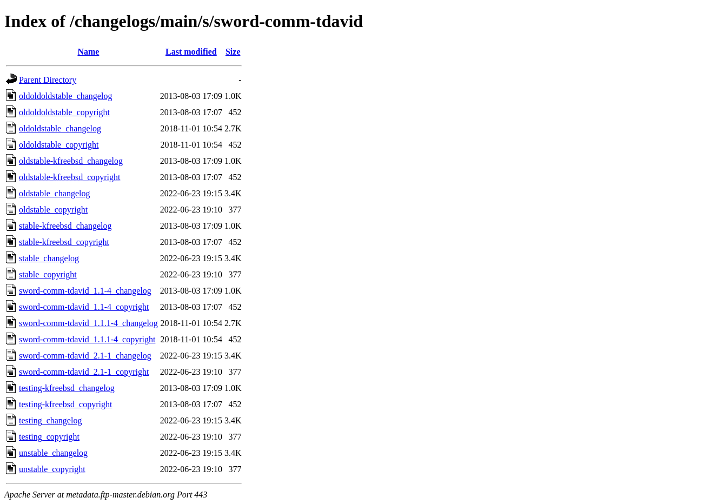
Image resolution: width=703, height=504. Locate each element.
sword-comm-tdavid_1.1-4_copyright (84, 306)
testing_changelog (50, 420)
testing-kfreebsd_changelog (67, 388)
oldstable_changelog (54, 193)
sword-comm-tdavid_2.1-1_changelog (85, 355)
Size (233, 51)
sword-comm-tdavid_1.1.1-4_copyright (87, 339)
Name (88, 51)
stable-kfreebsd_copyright (64, 242)
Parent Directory (47, 79)
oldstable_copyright (53, 209)
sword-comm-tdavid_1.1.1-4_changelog (88, 323)
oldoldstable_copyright (59, 144)
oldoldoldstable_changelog (65, 96)
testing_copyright (49, 436)
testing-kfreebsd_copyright (65, 404)
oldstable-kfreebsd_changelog (71, 160)
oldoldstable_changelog (60, 128)
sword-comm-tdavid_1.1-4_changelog (85, 290)
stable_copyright (48, 274)
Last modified (191, 51)
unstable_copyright (52, 469)
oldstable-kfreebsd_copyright (70, 177)
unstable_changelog (53, 452)
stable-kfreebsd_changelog (65, 225)
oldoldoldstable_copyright (64, 112)
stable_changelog (49, 258)
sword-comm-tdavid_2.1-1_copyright (84, 371)
